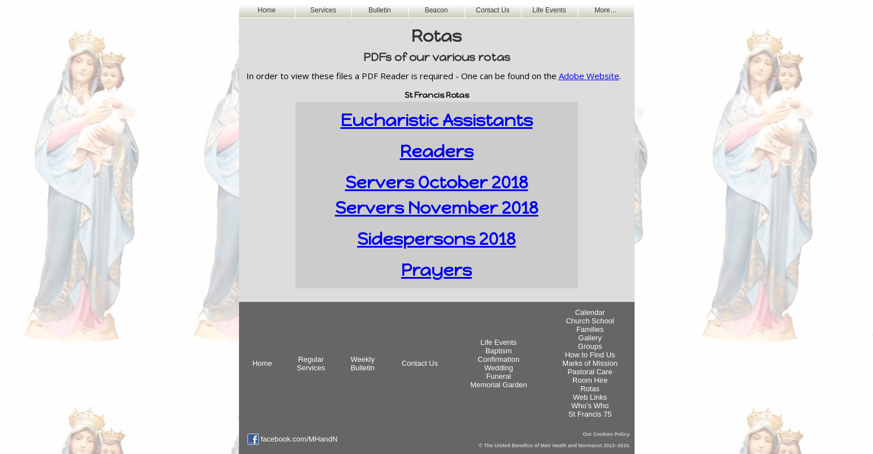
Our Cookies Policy (606, 434)
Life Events (549, 10)
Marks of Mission (590, 363)
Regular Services (311, 363)
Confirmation (499, 359)
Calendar (590, 312)
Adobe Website (589, 75)
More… (605, 10)
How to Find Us (590, 355)
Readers (437, 151)
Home (267, 10)
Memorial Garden (498, 385)
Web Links (590, 397)
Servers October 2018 (436, 182)
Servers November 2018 (436, 207)
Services (323, 10)
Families (589, 329)
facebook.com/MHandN (299, 439)
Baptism (498, 351)
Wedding (498, 368)
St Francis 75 (590, 414)
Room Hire (589, 380)
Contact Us (492, 10)
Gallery (590, 338)
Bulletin (379, 10)
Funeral (498, 376)
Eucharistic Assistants (437, 120)
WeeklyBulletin (362, 363)
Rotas (590, 388)
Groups (590, 346)
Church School (590, 321)
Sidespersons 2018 (436, 238)
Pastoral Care (589, 371)
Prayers (436, 270)
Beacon (436, 10)
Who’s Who (590, 405)
